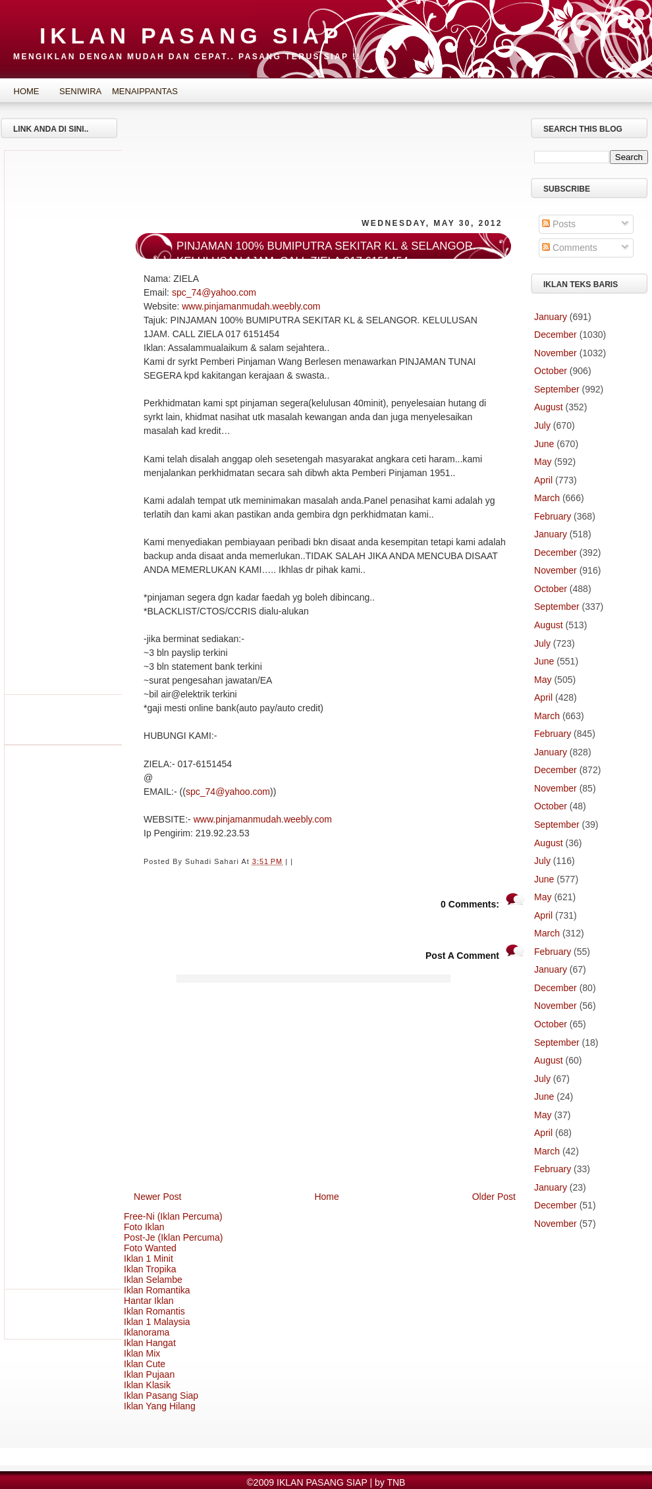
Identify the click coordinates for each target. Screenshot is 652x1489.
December (555, 334)
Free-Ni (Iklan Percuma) (173, 1216)
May (543, 461)
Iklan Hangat (150, 1343)
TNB (396, 1482)
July (542, 425)
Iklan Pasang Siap (161, 1395)
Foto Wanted (150, 1248)
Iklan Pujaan (149, 1374)
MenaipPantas (135, 91)
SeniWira (80, 91)
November (555, 353)
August (548, 407)
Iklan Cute (144, 1364)
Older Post (494, 1196)
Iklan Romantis (154, 1311)
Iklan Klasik (147, 1385)
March (547, 498)
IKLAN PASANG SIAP (191, 35)
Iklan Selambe (153, 1279)
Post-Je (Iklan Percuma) (173, 1237)
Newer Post (158, 1196)
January (550, 316)
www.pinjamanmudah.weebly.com (251, 306)
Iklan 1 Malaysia (157, 1321)
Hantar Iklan (149, 1300)
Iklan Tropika (150, 1269)
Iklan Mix (142, 1353)
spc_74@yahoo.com (214, 292)
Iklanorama (146, 1332)
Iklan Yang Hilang (160, 1406)
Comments (569, 247)
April (543, 480)
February (552, 516)
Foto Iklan (144, 1227)
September (557, 389)
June (544, 444)
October (550, 370)
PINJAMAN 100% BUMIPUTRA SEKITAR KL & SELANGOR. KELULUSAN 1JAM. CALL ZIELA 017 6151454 (326, 254)
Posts (559, 224)
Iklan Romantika (157, 1290)
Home (27, 91)
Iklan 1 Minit (148, 1258)
